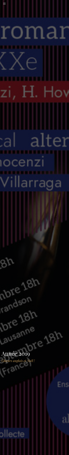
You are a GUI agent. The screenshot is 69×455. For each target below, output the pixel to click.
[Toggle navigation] (4, 4)
